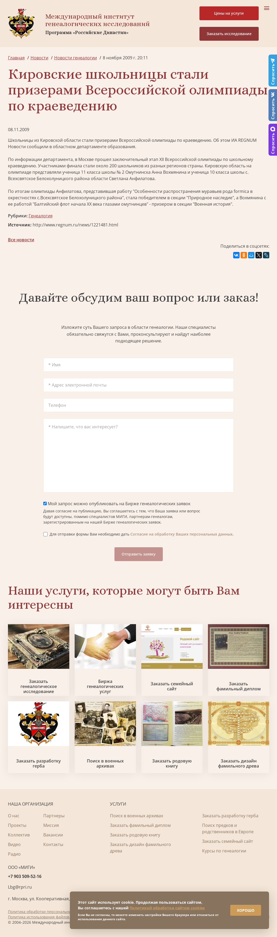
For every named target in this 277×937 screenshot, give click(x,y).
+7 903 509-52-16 (24, 876)
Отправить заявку (139, 554)
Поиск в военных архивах (105, 763)
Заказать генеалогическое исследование (38, 686)
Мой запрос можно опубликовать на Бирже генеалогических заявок (116, 504)
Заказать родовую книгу (172, 763)
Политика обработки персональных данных (48, 911)
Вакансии (53, 835)
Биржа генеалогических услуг (105, 686)
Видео (14, 844)
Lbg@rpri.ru (20, 887)
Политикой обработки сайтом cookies (167, 907)
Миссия (51, 825)
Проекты (17, 825)
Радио (14, 854)
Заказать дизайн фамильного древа (238, 763)
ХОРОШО (245, 910)
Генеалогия (41, 216)
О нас (13, 816)
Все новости (21, 240)
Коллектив (19, 835)
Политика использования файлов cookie (45, 916)
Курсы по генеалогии (224, 851)
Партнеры (54, 816)
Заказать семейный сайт (172, 686)
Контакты (53, 844)
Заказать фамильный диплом (238, 686)
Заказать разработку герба (38, 763)
